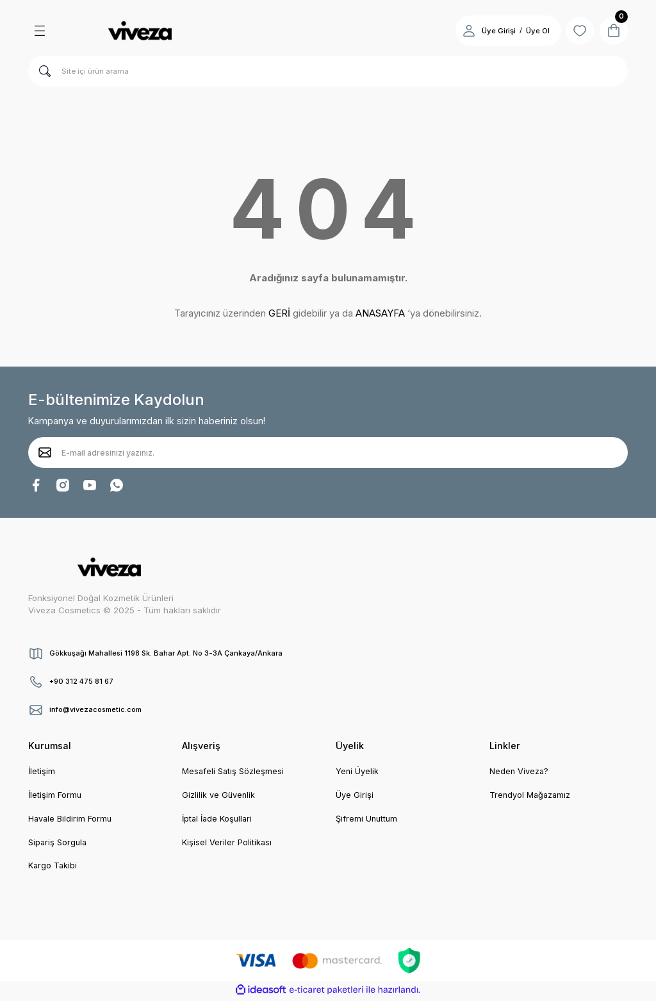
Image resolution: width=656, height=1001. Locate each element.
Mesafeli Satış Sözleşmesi (234, 771)
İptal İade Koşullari (219, 820)
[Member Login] (462, 30)
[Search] (328, 71)
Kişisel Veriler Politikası (227, 843)
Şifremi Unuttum (368, 820)
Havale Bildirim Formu (71, 820)
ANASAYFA (380, 313)
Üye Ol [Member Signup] (531, 30)
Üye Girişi (354, 796)
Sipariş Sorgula (59, 843)
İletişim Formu (55, 796)
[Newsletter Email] (328, 452)
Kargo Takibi (53, 868)
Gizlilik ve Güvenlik (219, 796)
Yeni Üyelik (357, 771)
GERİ (279, 313)
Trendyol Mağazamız (531, 796)
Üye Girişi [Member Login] (492, 30)
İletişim (42, 771)
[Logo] (139, 31)
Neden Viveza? (519, 771)
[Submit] (45, 452)
